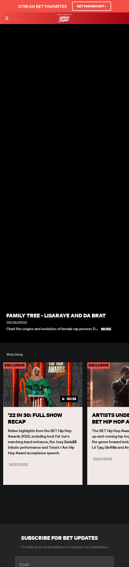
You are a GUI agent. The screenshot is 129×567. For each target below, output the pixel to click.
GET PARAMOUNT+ (91, 6)
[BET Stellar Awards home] (64, 21)
